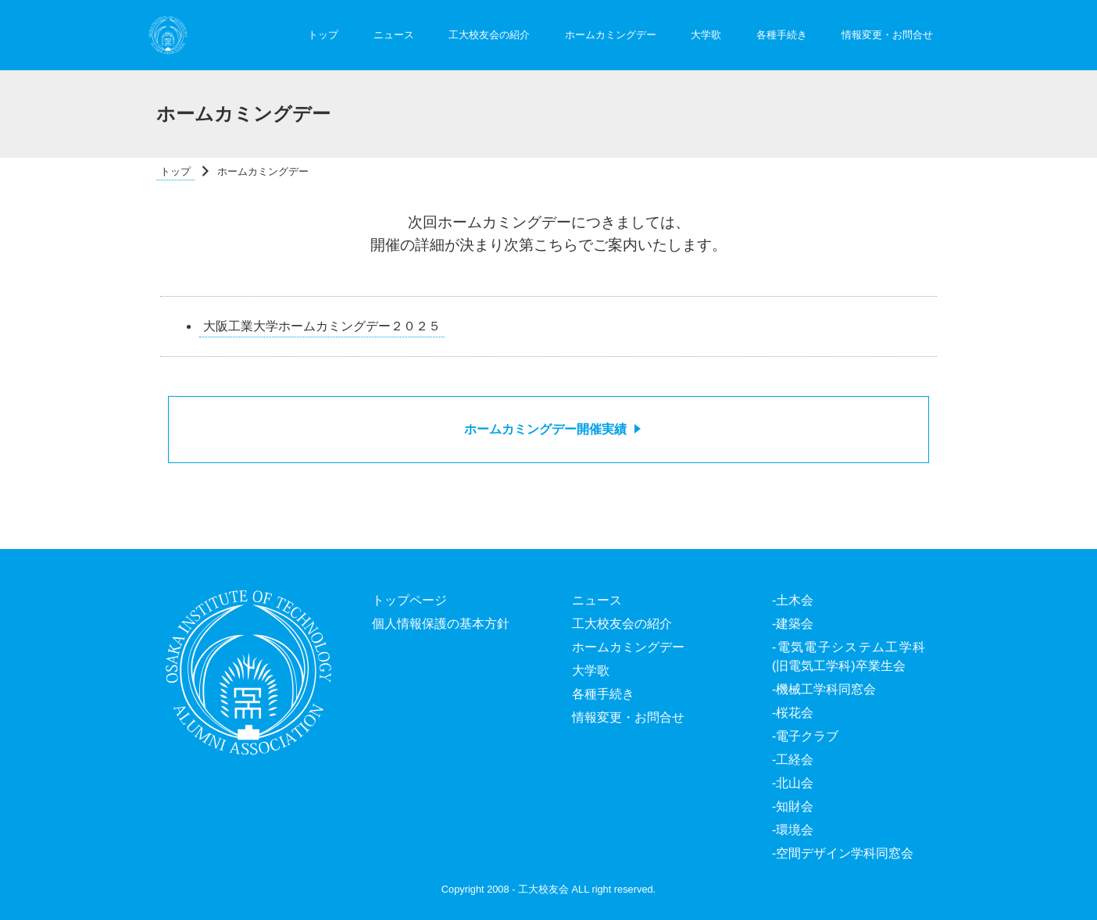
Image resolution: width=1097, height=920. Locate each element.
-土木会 (792, 600)
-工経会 (792, 759)
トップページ (409, 600)
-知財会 (792, 806)
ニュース (393, 35)
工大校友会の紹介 (489, 35)
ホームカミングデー (610, 35)
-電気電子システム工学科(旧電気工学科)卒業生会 (848, 656)
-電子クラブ (805, 736)
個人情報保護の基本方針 (440, 623)
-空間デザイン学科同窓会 (842, 853)
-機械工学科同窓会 (824, 689)
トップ (323, 35)
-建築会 (792, 623)
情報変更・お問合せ (887, 35)
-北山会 (792, 783)
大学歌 (706, 35)
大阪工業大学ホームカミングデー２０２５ (322, 326)
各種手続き (781, 35)
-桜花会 (792, 712)
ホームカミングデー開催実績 (545, 429)
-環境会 (792, 829)
